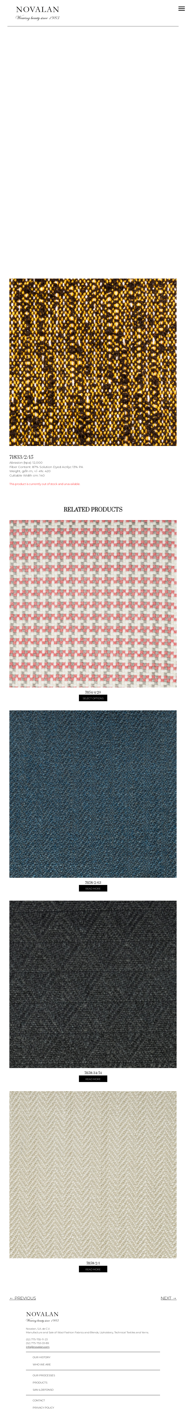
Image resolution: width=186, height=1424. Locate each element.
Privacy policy (43, 1407)
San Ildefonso (43, 1389)
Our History (41, 1357)
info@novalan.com (37, 1346)
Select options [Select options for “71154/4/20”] (93, 698)
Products (40, 1382)
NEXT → (169, 1298)
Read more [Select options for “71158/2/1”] (93, 1269)
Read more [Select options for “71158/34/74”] (93, 1079)
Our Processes (44, 1375)
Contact (39, 1400)
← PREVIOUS (22, 1298)
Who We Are (42, 1364)
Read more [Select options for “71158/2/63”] (93, 888)
